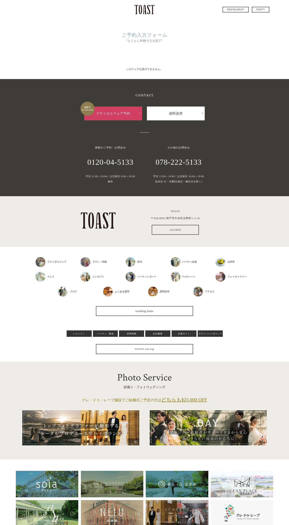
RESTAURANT (235, 9)
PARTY (260, 9)
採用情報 (131, 333)
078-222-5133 (179, 162)
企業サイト (184, 333)
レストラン (79, 333)
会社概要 (158, 333)
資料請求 (176, 113)
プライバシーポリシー (210, 333)
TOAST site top (144, 348)
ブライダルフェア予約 (113, 113)
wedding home (144, 311)
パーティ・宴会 (105, 333)
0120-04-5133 (110, 162)
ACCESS (175, 229)
